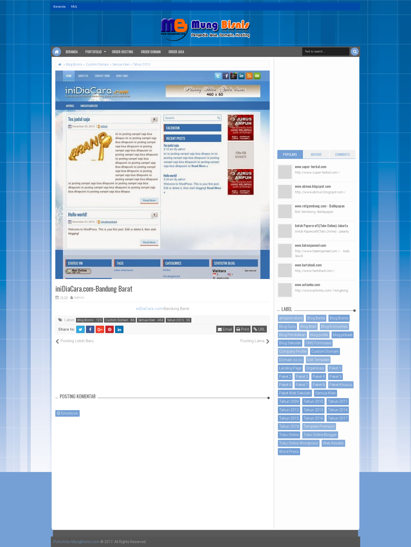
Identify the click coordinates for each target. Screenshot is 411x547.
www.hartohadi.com (308, 264)
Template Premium (319, 426)
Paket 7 (302, 385)
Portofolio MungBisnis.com (76, 542)
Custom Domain (116, 320)
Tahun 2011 (338, 401)
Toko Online (289, 435)
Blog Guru (287, 326)
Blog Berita (316, 318)
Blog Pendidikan (292, 335)
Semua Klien (146, 320)
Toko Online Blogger (320, 435)
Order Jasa (176, 51)
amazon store (290, 318)
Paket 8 (319, 385)
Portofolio (93, 51)
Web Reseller (333, 443)
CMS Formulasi (318, 343)
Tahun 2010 (313, 401)
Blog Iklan (308, 326)
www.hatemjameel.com (310, 245)
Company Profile (293, 351)
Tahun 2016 (313, 418)
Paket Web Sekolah (295, 393)
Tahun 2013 (175, 320)
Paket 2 (285, 376)
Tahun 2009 (289, 401)
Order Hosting (122, 51)
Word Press (289, 451)
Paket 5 (335, 376)
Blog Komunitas (334, 326)
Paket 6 (285, 385)
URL (259, 329)
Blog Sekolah (290, 343)
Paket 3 (302, 376)
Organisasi (315, 368)
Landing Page (290, 368)
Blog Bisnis (85, 320)
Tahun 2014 (338, 410)
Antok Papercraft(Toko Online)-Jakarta (321, 225)
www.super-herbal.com (310, 166)
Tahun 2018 (289, 426)
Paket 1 (335, 368)
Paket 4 (319, 376)
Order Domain (151, 51)
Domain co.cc (290, 360)
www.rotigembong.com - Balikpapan (319, 205)
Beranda (59, 6)
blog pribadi (342, 335)
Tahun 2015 (289, 418)
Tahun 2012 (289, 410)
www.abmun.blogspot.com (313, 186)
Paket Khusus (340, 385)
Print (242, 329)
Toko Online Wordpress (298, 443)
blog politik (319, 335)
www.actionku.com (307, 284)
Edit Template (318, 360)
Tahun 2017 (338, 418)
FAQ (74, 6)
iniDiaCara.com (149, 308)
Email (225, 329)
